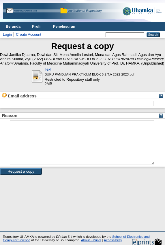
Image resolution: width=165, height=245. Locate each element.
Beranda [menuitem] (13, 26)
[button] (21, 180)
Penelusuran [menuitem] (64, 26)
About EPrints (91, 240)
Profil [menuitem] (37, 26)
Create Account (28, 34)
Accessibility (113, 240)
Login (7, 34)
